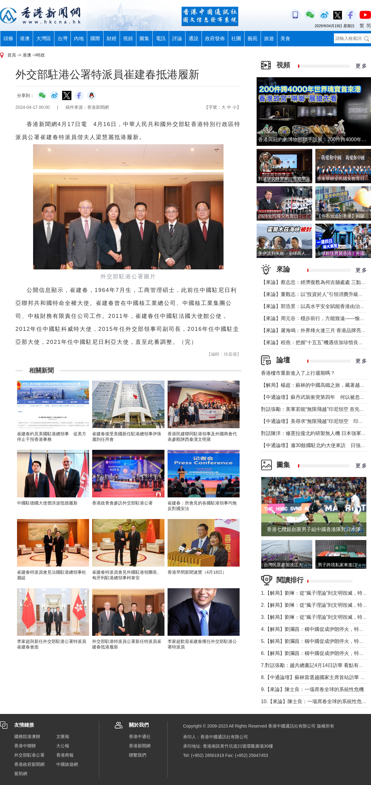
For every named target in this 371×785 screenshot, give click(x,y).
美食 (285, 38)
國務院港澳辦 (27, 736)
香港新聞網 (140, 745)
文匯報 (62, 736)
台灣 (62, 38)
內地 (79, 38)
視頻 (128, 38)
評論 (177, 38)
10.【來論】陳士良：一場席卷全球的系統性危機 (314, 701)
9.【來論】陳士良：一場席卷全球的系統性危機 (312, 689)
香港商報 (65, 755)
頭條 (8, 38)
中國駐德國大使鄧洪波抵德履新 (47, 502)
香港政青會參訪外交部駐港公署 (122, 502)
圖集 (144, 38)
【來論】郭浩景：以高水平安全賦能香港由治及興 (315, 306)
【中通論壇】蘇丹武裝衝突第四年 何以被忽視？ (315, 397)
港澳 (25, 38)
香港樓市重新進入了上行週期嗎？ (298, 373)
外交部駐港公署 (29, 755)
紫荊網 (20, 773)
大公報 (62, 745)
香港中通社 (140, 736)
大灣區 (43, 38)
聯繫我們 (137, 755)
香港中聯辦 (25, 745)
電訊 (161, 38)
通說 (193, 38)
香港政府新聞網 (29, 764)
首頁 (11, 55)
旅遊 (269, 38)
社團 (236, 38)
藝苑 (253, 38)
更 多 (361, 66)
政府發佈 (215, 38)
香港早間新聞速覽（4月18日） (197, 572)
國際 (95, 38)
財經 (112, 38)
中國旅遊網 (67, 764)
